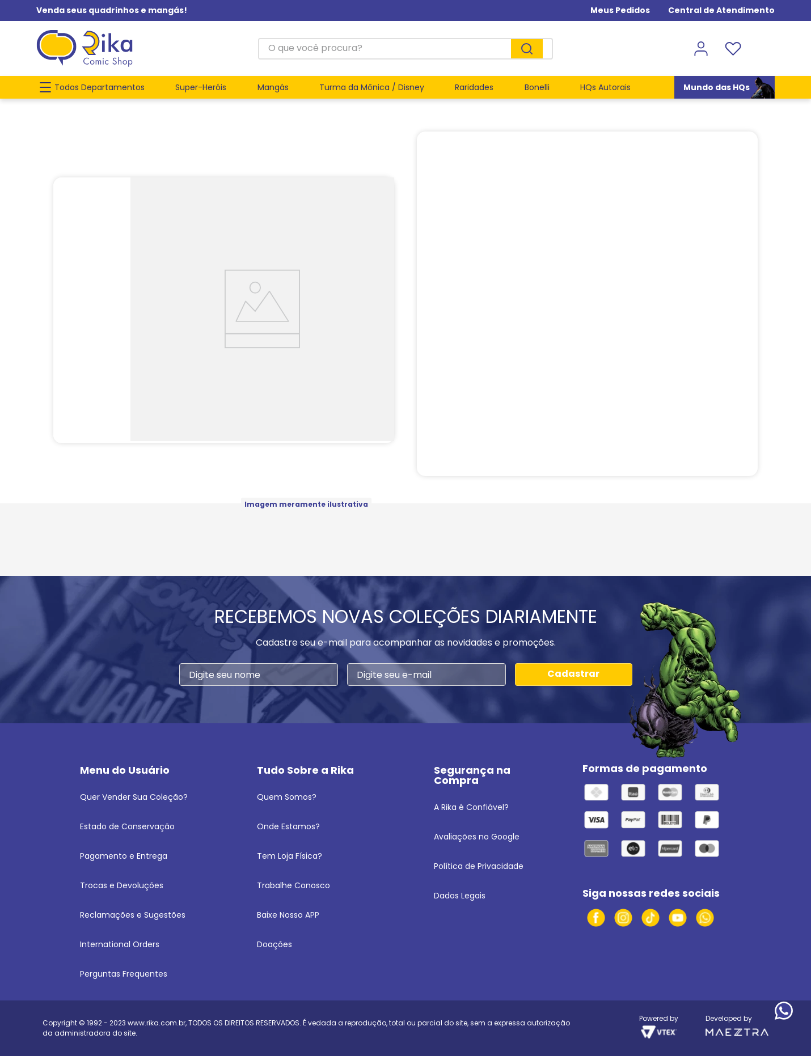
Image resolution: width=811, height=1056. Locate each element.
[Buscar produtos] (527, 48)
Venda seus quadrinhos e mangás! (111, 10)
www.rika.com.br (156, 1023)
